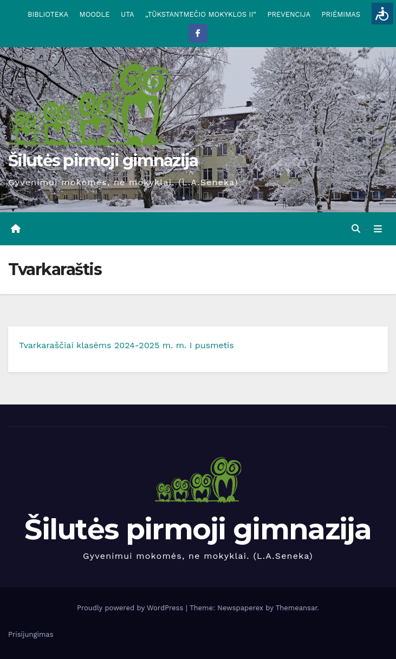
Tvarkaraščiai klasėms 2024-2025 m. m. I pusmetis (126, 345)
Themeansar (296, 608)
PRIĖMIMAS (340, 14)
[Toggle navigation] (378, 229)
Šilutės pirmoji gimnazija (103, 161)
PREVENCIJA (288, 14)
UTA (127, 14)
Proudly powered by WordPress (131, 608)
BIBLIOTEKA (48, 14)
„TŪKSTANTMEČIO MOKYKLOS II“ (200, 14)
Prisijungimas (31, 634)
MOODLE (95, 14)
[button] (356, 229)
